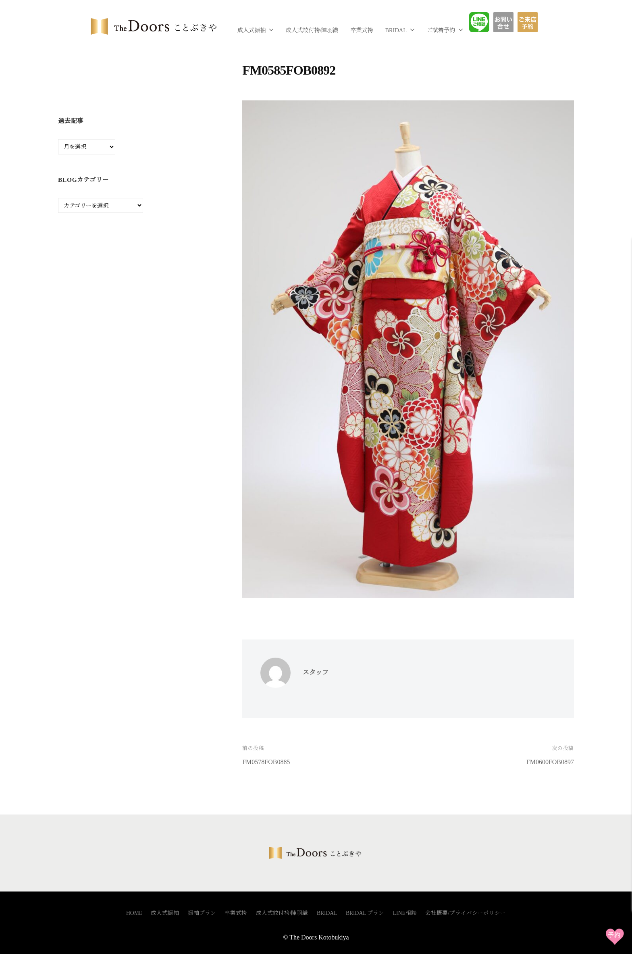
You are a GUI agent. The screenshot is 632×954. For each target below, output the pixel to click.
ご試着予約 (441, 30)
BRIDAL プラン (365, 913)
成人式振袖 (251, 30)
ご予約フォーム (531, 22)
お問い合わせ (509, 22)
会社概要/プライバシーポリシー (465, 913)
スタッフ (315, 672)
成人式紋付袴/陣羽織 (312, 30)
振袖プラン (202, 913)
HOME (134, 913)
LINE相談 (485, 22)
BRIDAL (396, 30)
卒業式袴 (361, 30)
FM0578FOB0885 (266, 761)
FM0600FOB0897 (550, 761)
